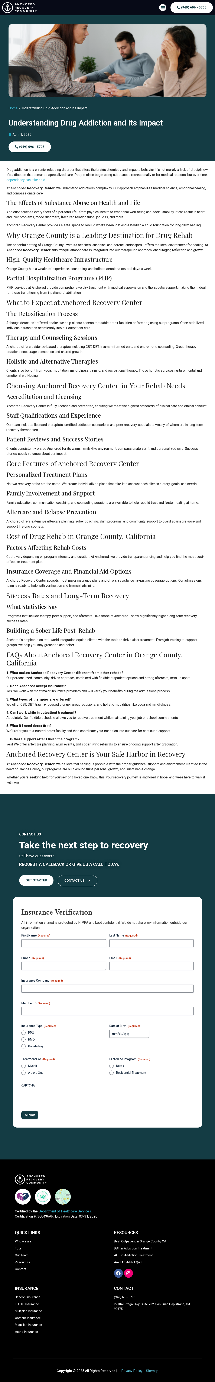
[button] (162, 7)
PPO (31, 1032)
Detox (120, 1066)
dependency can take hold (25, 180)
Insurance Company (42, 981)
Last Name (123, 936)
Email (120, 958)
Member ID (35, 1003)
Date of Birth (124, 1026)
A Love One (35, 1072)
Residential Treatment (131, 1072)
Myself (32, 1066)
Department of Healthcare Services (65, 1211)
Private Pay (35, 1046)
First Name (35, 936)
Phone (32, 958)
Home (13, 108)
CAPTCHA (28, 1085)
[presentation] (53, 1097)
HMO (31, 1039)
